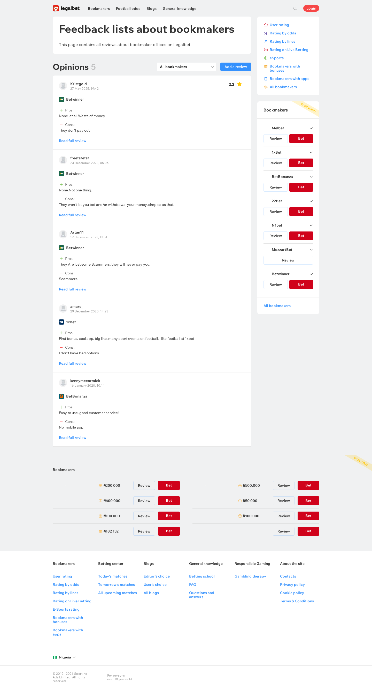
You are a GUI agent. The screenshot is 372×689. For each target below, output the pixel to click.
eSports (277, 58)
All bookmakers (283, 87)
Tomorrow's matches (116, 584)
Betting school (202, 576)
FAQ (192, 584)
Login (311, 8)
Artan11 (77, 232)
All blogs (151, 592)
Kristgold (78, 83)
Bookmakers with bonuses (285, 68)
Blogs (151, 8)
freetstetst (79, 158)
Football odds (128, 8)
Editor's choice (157, 576)
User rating (279, 25)
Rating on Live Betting (289, 50)
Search (295, 8)
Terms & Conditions (297, 601)
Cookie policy (292, 592)
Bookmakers (99, 8)
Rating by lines (282, 41)
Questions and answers (201, 594)
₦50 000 (250, 501)
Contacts (288, 576)
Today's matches (112, 576)
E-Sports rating (66, 609)
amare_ (76, 306)
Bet (308, 500)
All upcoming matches (117, 592)
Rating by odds (283, 33)
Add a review (235, 66)
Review (275, 138)
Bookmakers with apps (289, 79)
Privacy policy (292, 584)
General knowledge (179, 8)
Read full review (72, 140)
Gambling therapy (250, 576)
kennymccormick (85, 380)
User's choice (155, 584)
